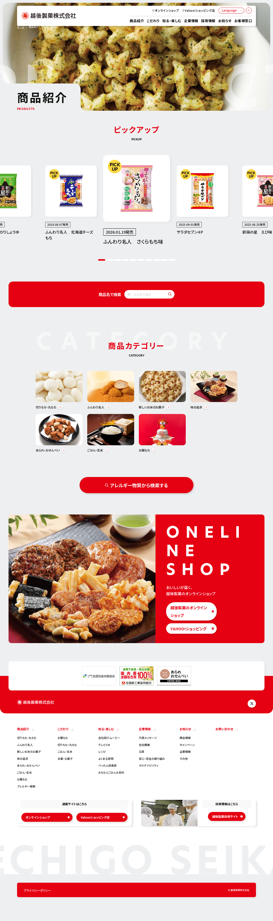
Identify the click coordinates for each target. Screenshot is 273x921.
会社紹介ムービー (109, 738)
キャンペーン (187, 745)
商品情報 (185, 738)
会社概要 (144, 745)
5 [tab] (132, 260)
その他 (184, 759)
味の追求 (22, 759)
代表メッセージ (148, 738)
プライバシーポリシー (37, 891)
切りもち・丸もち (26, 738)
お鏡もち (22, 779)
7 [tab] (148, 260)
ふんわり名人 (25, 745)
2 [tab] (109, 260)
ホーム (20, 27)
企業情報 (191, 20)
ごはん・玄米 (24, 773)
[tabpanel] (136, 200)
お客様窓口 (243, 20)
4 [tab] (125, 260)
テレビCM (104, 745)
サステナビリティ (148, 766)
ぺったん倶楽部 (107, 766)
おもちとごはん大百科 (111, 773)
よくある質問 (105, 759)
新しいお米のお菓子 (29, 752)
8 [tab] (156, 260)
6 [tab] (140, 260)
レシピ (102, 752)
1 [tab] (101, 260)
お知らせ (225, 20)
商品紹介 (137, 20)
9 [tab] (164, 260)
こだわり (153, 20)
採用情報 (208, 20)
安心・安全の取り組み (152, 759)
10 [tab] (172, 260)
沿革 (141, 752)
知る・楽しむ (171, 20)
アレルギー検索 (26, 787)
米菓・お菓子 (65, 759)
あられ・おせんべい (28, 766)
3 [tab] (117, 260)
